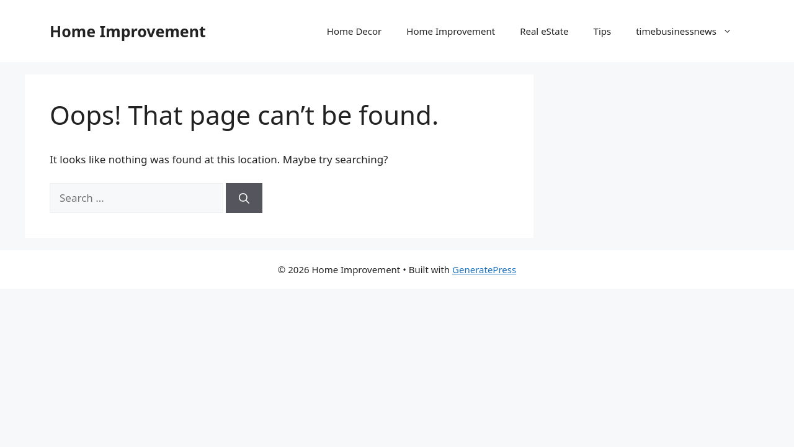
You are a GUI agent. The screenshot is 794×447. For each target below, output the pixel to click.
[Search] (244, 198)
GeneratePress (484, 269)
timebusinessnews (690, 31)
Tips (603, 31)
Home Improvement (128, 31)
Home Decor (354, 31)
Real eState (544, 31)
